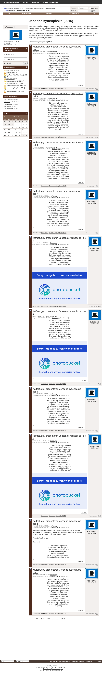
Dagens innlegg (74, 13)
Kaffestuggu (54, 51)
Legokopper (10, 79)
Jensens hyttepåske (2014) (14, 85)
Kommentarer (90, 88)
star (15, 106)
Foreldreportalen (11, 2)
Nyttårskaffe (7, 106)
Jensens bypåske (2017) (14, 91)
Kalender (49, 13)
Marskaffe (7, 102)
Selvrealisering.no (57, 669)
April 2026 (16, 116)
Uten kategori (10, 70)
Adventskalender (51, 2)
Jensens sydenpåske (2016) (58, 88)
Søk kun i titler (10, 59)
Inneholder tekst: (9, 54)
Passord (73, 11)
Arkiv (73, 661)
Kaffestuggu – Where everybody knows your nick (40, 8)
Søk (94, 13)
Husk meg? (93, 8)
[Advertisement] (51, 640)
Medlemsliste (26, 13)
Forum (26, 2)
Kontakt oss (54, 661)
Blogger (36, 2)
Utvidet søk (7, 63)
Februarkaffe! (8, 104)
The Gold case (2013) (13, 83)
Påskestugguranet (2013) (14, 81)
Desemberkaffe (8, 108)
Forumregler (80, 661)
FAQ (8, 13)
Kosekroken (44, 88)
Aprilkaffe (7, 99)
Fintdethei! (15, 99)
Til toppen (98, 661)
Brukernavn (74, 8)
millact (16, 104)
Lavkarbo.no (47, 669)
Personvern (89, 661)
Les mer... (81, 85)
